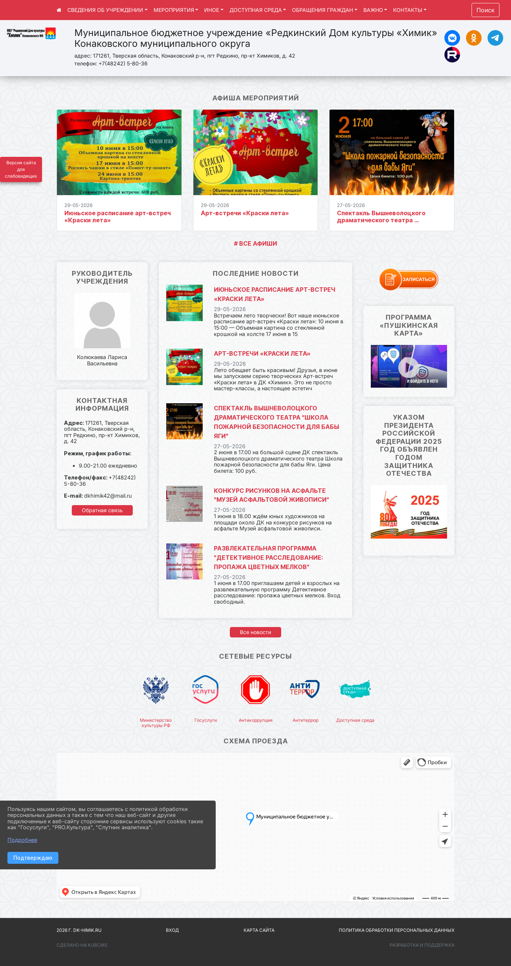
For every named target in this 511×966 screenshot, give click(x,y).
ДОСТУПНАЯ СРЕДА (255, 10)
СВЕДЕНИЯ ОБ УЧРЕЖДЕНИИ (105, 10)
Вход (172, 930)
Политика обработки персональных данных (396, 930)
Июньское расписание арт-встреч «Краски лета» (117, 216)
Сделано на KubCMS (82, 945)
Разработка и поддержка (422, 945)
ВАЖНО (373, 10)
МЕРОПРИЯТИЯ (174, 10)
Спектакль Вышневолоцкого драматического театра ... (381, 216)
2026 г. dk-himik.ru (79, 930)
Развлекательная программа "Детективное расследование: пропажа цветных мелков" (268, 558)
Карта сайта (259, 930)
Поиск (485, 10)
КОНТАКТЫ (407, 10)
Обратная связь (102, 510)
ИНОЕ (211, 10)
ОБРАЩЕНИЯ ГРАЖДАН (322, 10)
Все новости (255, 632)
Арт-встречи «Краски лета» (245, 213)
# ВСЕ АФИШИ (255, 243)
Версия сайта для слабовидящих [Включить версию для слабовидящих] (21, 169)
